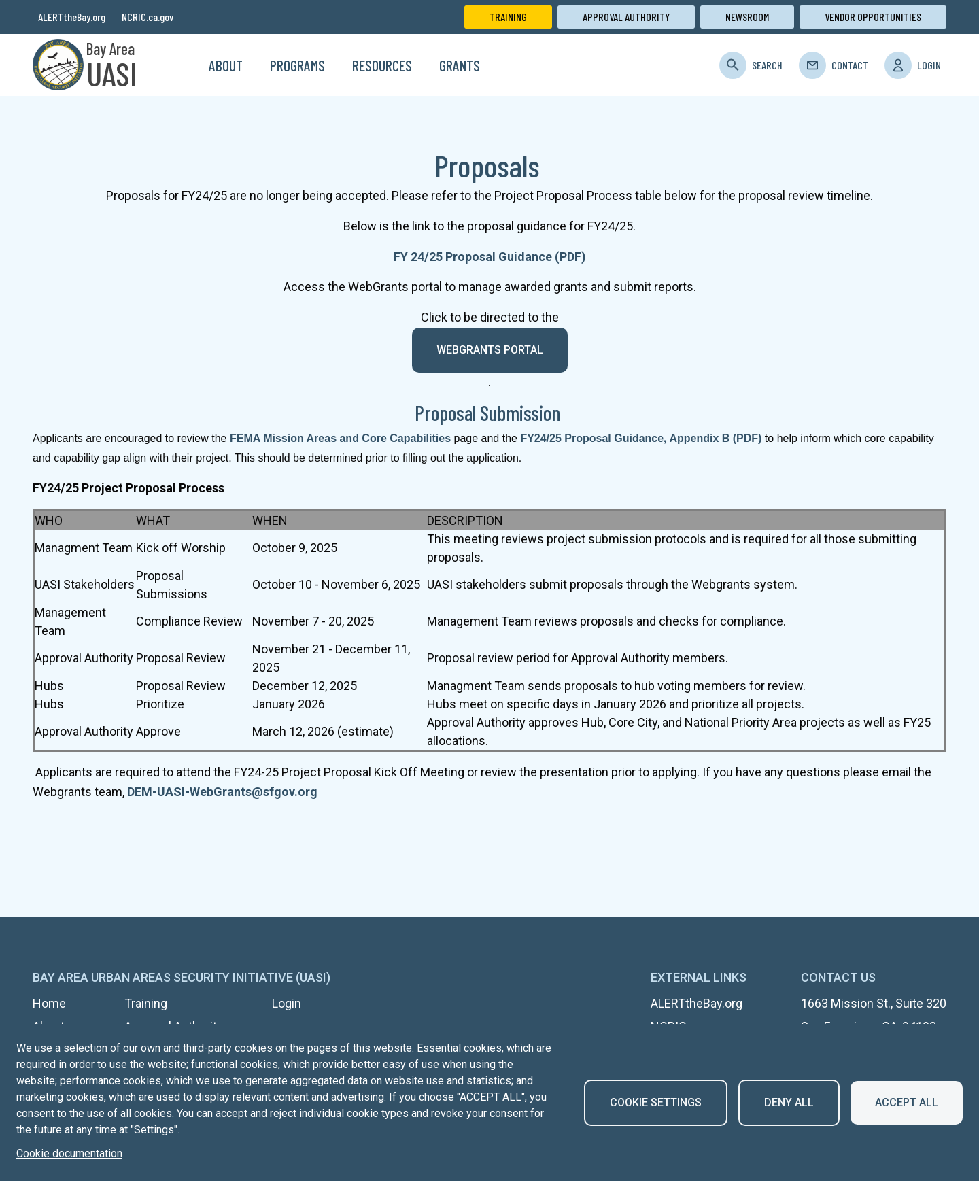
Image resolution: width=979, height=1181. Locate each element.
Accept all (906, 1102)
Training (508, 16)
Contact (849, 64)
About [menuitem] (226, 65)
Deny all (789, 1102)
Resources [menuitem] (382, 65)
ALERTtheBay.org (71, 16)
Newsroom (747, 16)
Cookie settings (656, 1102)
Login (929, 64)
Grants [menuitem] (459, 65)
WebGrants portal (489, 349)
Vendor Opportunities (873, 16)
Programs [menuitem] (297, 65)
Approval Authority (626, 16)
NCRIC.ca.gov (147, 16)
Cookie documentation (69, 1153)
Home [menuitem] (178, 65)
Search (767, 64)
